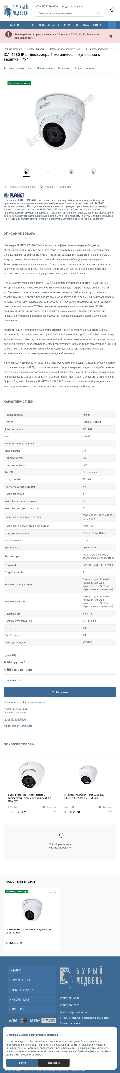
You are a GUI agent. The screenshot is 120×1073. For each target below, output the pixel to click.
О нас (51, 25)
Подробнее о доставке (15, 712)
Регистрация (77, 6)
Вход (64, 6)
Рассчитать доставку (15, 718)
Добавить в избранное (58, 187)
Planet (86, 414)
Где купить (65, 25)
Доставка (82, 25)
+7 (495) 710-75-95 (69, 1005)
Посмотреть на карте (71, 1023)
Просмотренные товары (20, 881)
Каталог (17, 25)
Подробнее (54, 1062)
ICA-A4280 (69, 806)
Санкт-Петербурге (22, 725)
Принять (22, 1062)
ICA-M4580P (13, 806)
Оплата (96, 25)
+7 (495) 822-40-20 (47, 6)
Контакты (38, 25)
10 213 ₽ (32, 811)
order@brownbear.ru (77, 1012)
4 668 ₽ (14, 943)
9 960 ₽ (88, 811)
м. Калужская (38, 702)
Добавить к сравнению (22, 187)
